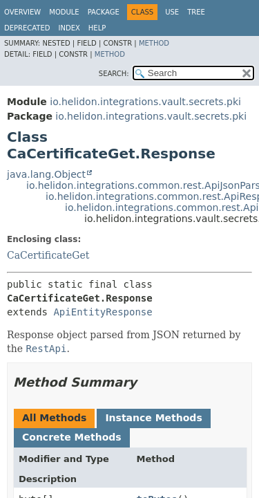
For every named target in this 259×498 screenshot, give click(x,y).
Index (69, 28)
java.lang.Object (46, 174)
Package (103, 12)
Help (97, 28)
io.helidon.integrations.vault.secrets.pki (145, 101)
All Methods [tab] (54, 417)
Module (64, 12)
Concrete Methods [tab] (72, 437)
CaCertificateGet (48, 255)
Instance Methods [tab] (153, 417)
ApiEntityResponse (102, 311)
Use (172, 12)
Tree (196, 12)
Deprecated (27, 28)
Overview (22, 12)
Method (154, 43)
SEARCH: (114, 73)
